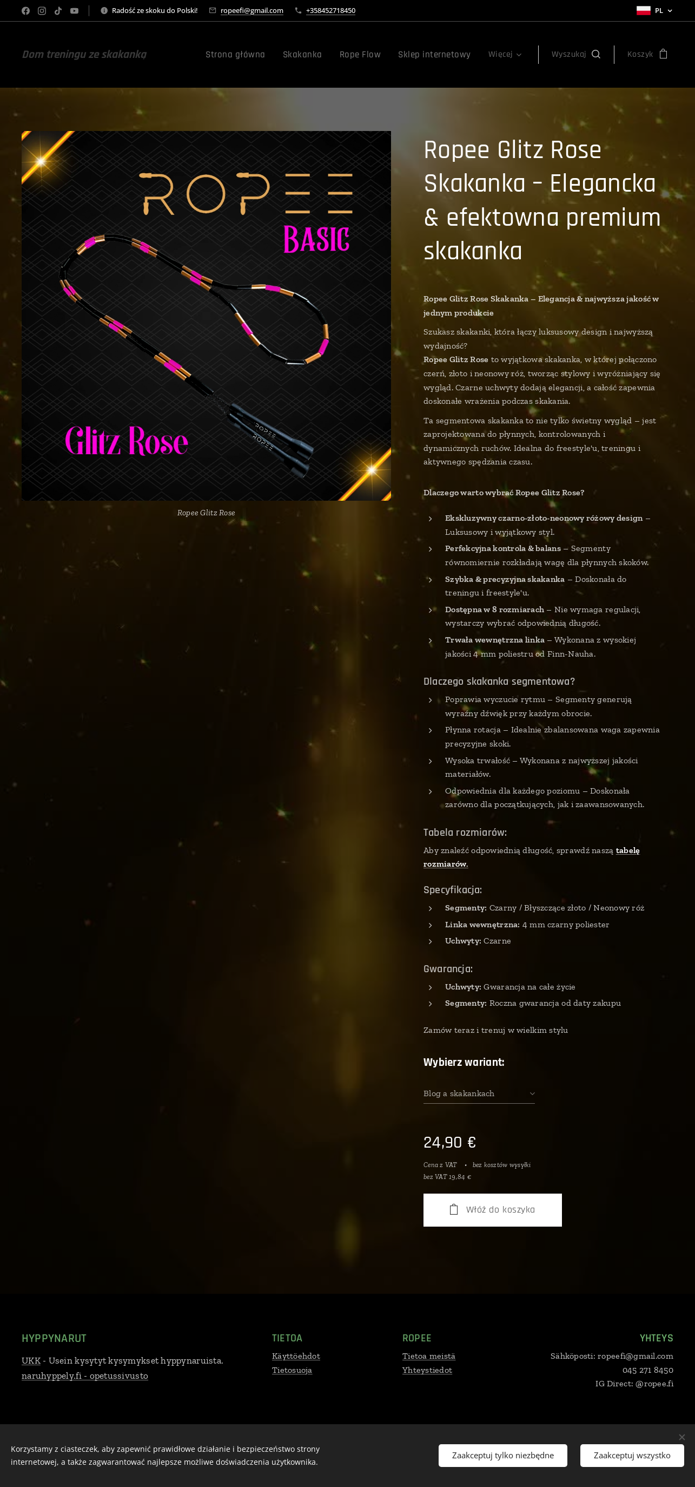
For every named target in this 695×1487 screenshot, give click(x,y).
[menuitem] (251, 54)
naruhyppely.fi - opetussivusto (85, 1375)
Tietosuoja (292, 1370)
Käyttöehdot (296, 1356)
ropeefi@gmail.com (252, 10)
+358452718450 (330, 10)
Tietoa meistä (429, 1356)
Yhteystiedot (427, 1370)
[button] (576, 54)
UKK (31, 1360)
